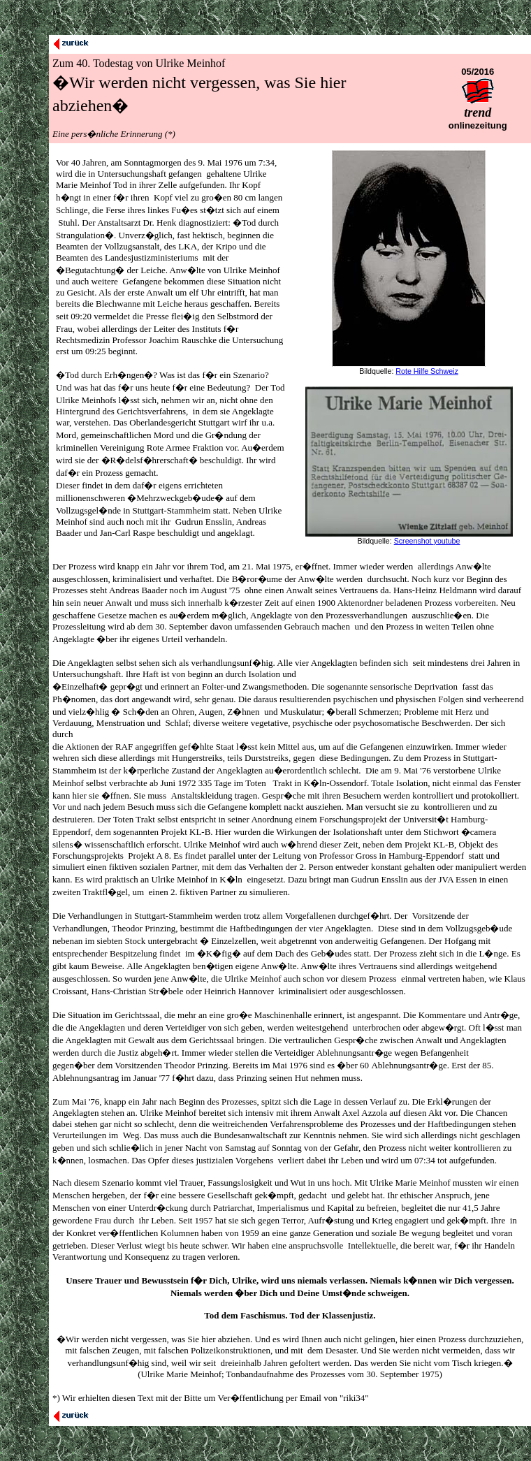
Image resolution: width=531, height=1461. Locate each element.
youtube (447, 541)
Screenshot (414, 541)
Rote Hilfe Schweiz (426, 371)
